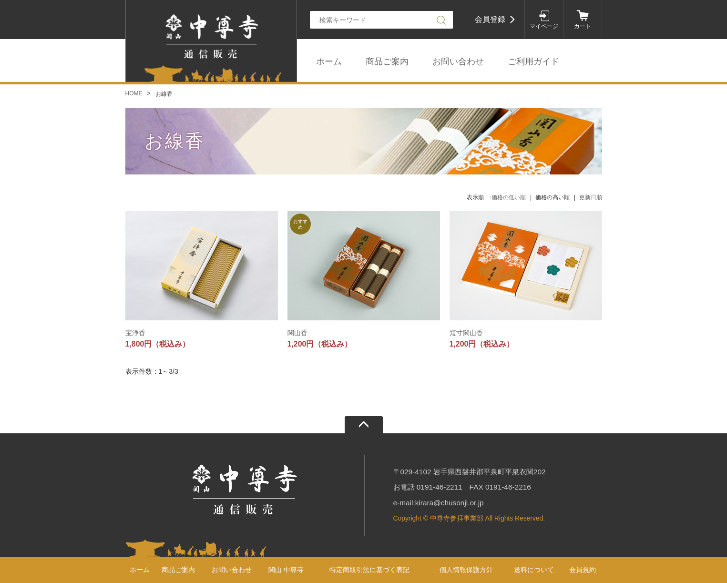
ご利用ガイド (533, 61)
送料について (534, 569)
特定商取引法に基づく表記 (369, 569)
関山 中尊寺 (286, 569)
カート (582, 26)
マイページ (544, 26)
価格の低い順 (508, 197)
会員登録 (490, 19)
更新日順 (590, 197)
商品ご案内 (387, 61)
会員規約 (582, 569)
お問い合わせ (458, 61)
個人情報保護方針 (466, 569)
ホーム (329, 61)
